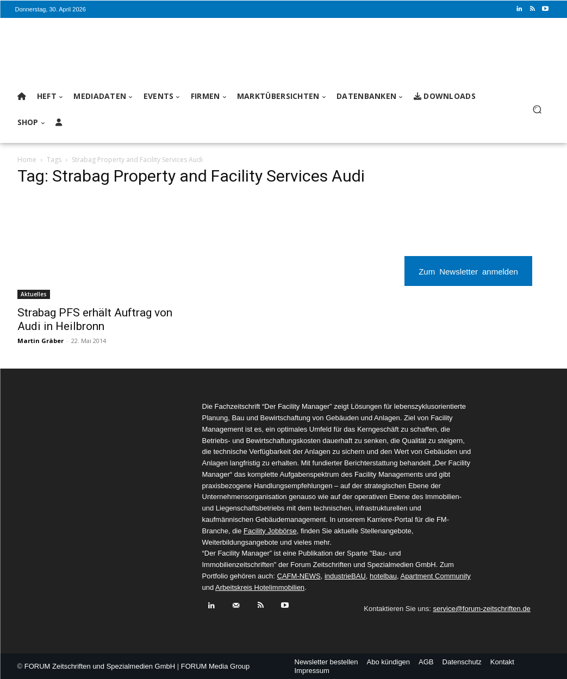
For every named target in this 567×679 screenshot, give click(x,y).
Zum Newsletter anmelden (468, 271)
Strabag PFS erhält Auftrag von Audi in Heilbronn (94, 319)
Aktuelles (34, 294)
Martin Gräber (40, 341)
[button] (537, 109)
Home (26, 159)
